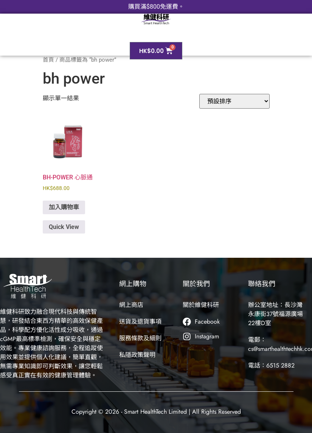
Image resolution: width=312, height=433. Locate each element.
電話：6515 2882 (271, 365)
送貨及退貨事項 (140, 321)
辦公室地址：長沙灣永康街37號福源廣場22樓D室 (275, 314)
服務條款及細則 (140, 338)
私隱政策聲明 (137, 354)
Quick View (64, 227)
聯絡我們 (261, 284)
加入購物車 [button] (64, 207)
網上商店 (131, 304)
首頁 (48, 59)
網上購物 (132, 284)
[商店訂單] (234, 101)
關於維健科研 (201, 305)
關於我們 (196, 284)
